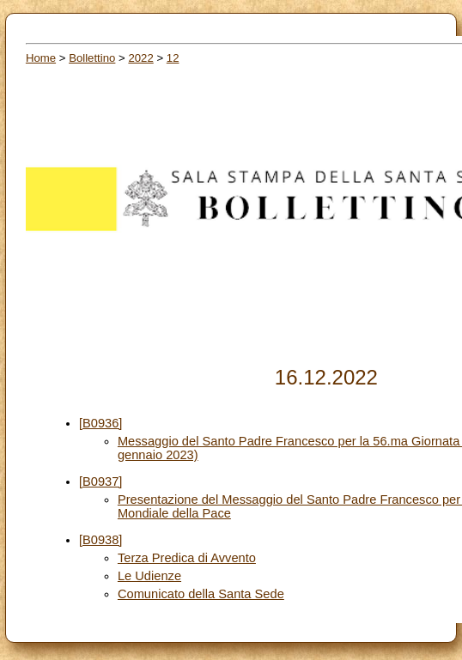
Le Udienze (149, 576)
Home (41, 57)
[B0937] (101, 481)
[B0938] (101, 540)
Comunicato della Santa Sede (201, 594)
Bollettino (92, 57)
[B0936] (101, 423)
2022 (140, 57)
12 (173, 57)
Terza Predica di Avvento (187, 558)
